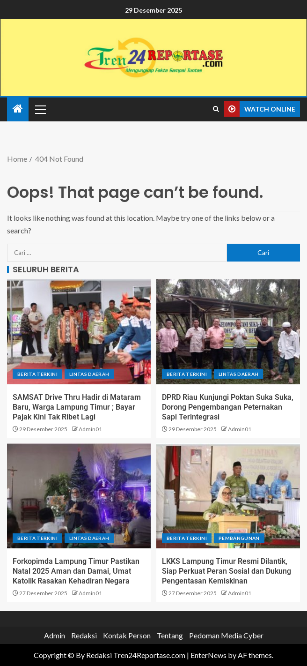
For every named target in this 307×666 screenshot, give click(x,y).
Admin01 (90, 429)
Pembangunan (239, 538)
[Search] (216, 109)
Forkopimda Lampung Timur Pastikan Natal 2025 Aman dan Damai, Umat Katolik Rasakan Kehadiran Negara (76, 571)
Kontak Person (127, 635)
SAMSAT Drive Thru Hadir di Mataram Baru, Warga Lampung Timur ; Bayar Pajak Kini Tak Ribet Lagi (77, 407)
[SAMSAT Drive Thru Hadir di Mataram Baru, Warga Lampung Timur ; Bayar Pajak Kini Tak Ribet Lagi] (79, 331)
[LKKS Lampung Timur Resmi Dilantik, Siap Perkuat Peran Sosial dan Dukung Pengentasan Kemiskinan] (228, 495)
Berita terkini (37, 374)
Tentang (170, 635)
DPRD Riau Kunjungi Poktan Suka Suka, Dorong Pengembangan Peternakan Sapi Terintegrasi (227, 407)
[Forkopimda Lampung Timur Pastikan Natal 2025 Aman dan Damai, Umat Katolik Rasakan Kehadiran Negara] (79, 495)
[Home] (18, 109)
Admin (54, 635)
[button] (39, 109)
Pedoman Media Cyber (226, 635)
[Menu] (39, 109)
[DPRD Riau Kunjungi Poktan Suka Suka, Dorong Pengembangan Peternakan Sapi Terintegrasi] (228, 331)
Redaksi (84, 635)
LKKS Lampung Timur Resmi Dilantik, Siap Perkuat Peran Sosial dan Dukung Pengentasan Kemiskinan (226, 571)
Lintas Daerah (89, 374)
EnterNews (208, 655)
